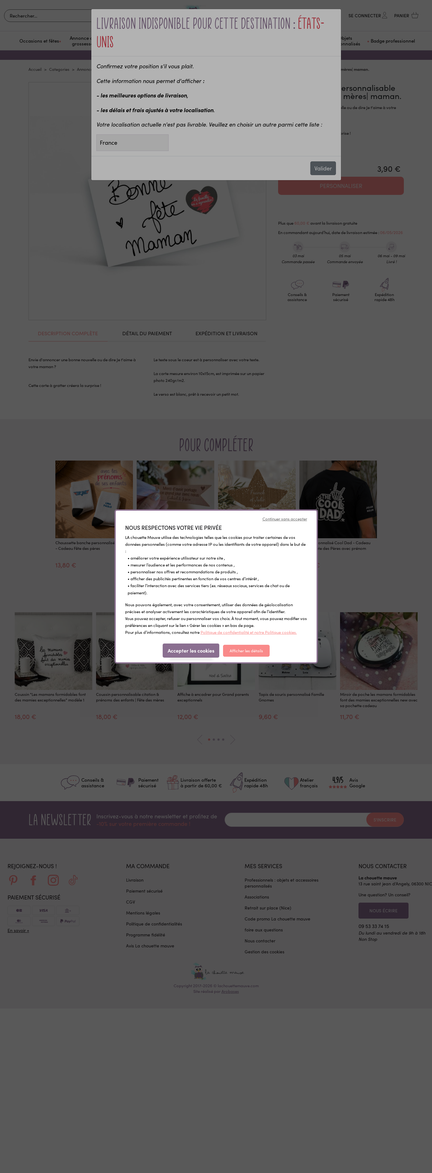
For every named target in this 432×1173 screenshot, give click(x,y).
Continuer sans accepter (284, 519)
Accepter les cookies (191, 650)
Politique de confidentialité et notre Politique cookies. (249, 632)
